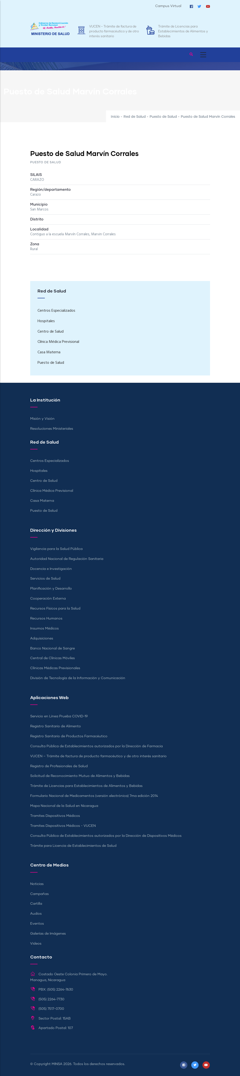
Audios (36, 913)
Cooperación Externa (48, 598)
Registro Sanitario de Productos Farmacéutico (68, 736)
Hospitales (46, 321)
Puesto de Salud (163, 117)
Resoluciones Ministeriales (51, 428)
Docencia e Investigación (51, 569)
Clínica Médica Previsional (58, 342)
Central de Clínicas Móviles (52, 658)
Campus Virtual (168, 6)
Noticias (37, 884)
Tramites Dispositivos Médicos (55, 816)
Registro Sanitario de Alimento (55, 726)
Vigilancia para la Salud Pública (56, 549)
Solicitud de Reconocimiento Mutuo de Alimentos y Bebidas (80, 776)
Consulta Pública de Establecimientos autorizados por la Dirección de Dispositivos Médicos (106, 836)
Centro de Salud (51, 331)
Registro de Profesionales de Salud (59, 766)
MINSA (57, 1064)
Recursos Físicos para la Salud (55, 608)
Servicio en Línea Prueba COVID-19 (59, 716)
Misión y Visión (42, 418)
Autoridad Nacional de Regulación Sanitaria (66, 559)
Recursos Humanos (46, 618)
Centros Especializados (56, 311)
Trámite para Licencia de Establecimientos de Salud (73, 846)
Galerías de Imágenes (48, 933)
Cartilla (36, 903)
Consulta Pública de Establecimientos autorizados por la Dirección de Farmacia (96, 746)
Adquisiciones (41, 638)
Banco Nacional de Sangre (52, 648)
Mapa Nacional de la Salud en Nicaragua (64, 806)
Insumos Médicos (44, 628)
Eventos (37, 923)
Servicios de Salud (45, 578)
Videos (35, 943)
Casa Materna (49, 352)
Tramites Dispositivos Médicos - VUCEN (63, 826)
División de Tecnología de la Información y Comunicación (77, 678)
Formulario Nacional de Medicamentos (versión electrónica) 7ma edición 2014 (94, 796)
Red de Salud (135, 117)
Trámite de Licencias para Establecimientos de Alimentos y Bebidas (183, 31)
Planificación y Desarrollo (51, 588)
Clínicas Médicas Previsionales (55, 668)
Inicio (115, 117)
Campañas (39, 894)
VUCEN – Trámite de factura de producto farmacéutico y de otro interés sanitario (114, 31)
